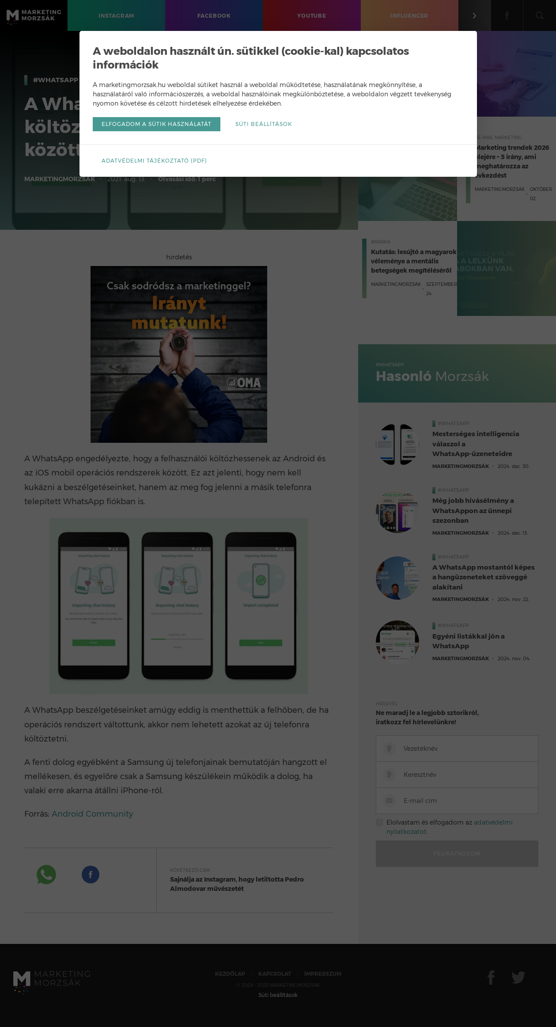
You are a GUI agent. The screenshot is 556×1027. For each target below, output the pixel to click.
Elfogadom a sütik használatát (157, 124)
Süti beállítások (263, 124)
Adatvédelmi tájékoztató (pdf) (154, 160)
